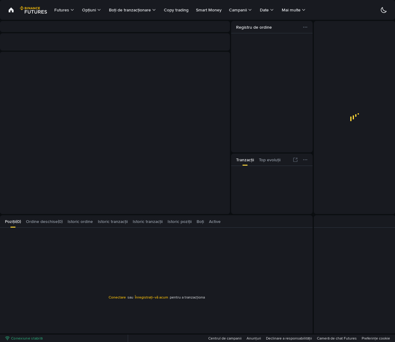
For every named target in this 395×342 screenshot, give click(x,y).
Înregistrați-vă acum (151, 297)
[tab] (245, 160)
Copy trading (176, 10)
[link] (11, 10)
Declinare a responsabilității (289, 338)
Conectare (117, 297)
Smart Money (209, 10)
